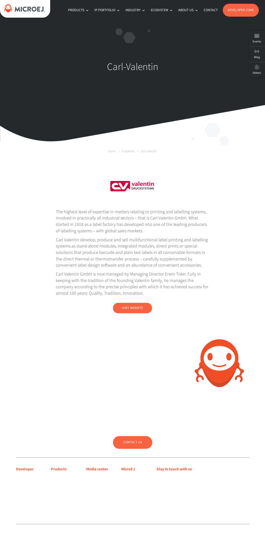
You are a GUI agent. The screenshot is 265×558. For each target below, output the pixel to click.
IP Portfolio (107, 10)
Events (256, 38)
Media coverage (99, 478)
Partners (128, 497)
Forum (21, 497)
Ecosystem (162, 10)
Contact (211, 10)
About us (188, 10)
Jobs (125, 503)
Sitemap (132, 535)
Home (112, 151)
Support (22, 490)
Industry (135, 10)
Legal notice (99, 535)
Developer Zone (241, 10)
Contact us (132, 442)
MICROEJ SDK (62, 484)
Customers (128, 151)
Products (78, 10)
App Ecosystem (63, 490)
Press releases (97, 484)
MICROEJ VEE (61, 478)
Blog (125, 484)
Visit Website (132, 308)
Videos (256, 70)
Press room (95, 490)
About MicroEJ (132, 478)
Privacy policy (117, 535)
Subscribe (173, 488)
